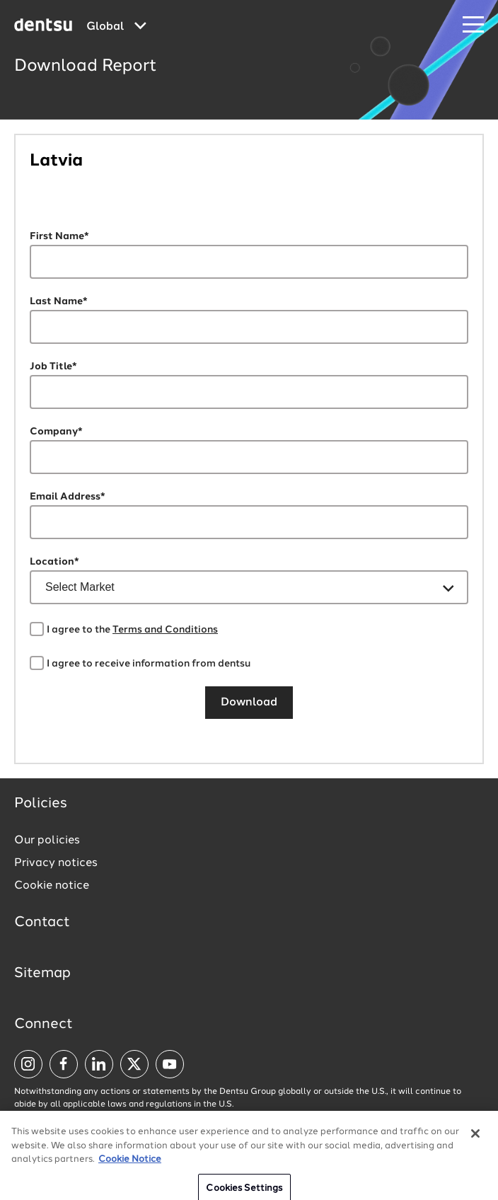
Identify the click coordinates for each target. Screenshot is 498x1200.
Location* (54, 562)
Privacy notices (56, 863)
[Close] (475, 1139)
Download (249, 702)
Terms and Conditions (165, 630)
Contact (42, 923)
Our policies (47, 840)
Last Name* (59, 301)
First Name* (59, 236)
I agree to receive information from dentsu (148, 664)
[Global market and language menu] (116, 27)
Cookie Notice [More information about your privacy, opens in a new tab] (129, 1165)
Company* (56, 432)
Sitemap (42, 974)
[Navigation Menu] (473, 25)
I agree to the (132, 630)
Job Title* (53, 366)
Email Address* (67, 497)
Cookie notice (51, 886)
